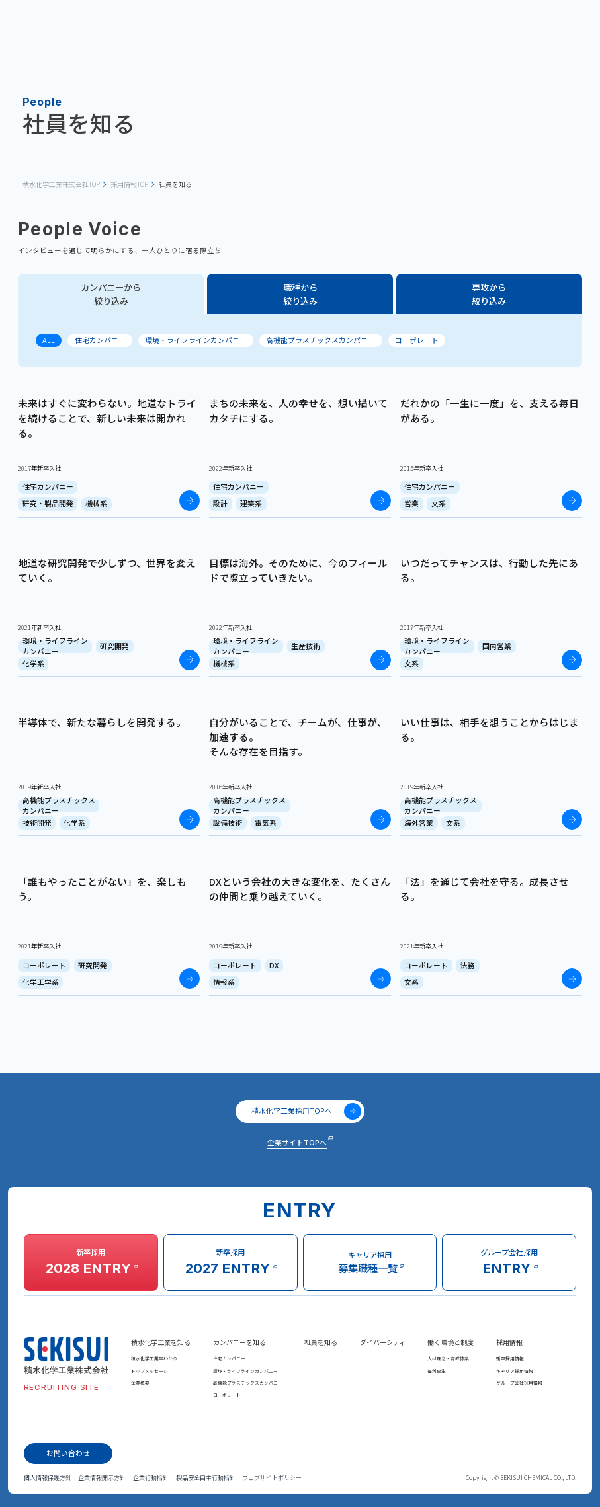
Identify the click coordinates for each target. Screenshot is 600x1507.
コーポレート (417, 340)
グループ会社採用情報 (519, 1382)
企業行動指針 (151, 1477)
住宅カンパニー (100, 340)
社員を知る (320, 1342)
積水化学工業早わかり (154, 1358)
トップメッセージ (149, 1371)
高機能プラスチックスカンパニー (320, 340)
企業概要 (140, 1382)
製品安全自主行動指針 (206, 1477)
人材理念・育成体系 (448, 1358)
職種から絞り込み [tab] (300, 293)
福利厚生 (436, 1371)
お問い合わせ (68, 1453)
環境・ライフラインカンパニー (196, 340)
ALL (48, 340)
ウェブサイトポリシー (272, 1477)
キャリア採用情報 (514, 1371)
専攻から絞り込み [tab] (489, 293)
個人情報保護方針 (47, 1477)
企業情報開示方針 (102, 1477)
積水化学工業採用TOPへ (306, 1111)
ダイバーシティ (383, 1342)
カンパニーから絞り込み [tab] (111, 293)
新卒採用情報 (510, 1358)
